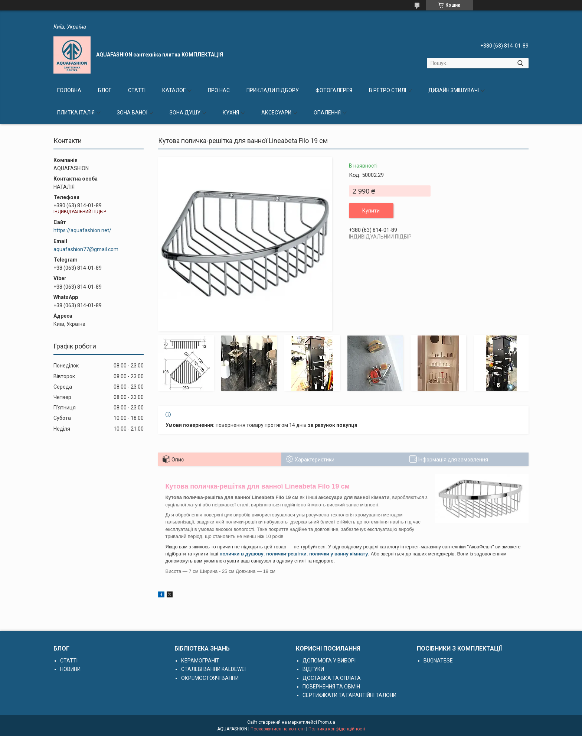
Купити (371, 211)
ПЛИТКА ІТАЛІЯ (76, 113)
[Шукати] (520, 63)
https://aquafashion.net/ (82, 230)
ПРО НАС (219, 90)
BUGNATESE (438, 661)
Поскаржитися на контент (278, 729)
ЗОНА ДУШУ (185, 113)
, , (294, 554)
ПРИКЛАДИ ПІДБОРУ (272, 90)
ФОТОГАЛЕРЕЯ (333, 90)
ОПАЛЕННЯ (327, 113)
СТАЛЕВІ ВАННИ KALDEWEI (213, 669)
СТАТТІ (137, 90)
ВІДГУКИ (313, 669)
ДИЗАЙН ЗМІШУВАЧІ (453, 90)
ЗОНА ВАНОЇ (132, 113)
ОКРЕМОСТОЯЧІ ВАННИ (210, 678)
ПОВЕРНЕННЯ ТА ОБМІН (331, 687)
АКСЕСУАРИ (276, 113)
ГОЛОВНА (69, 90)
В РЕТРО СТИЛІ (387, 90)
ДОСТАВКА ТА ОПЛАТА (332, 678)
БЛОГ (104, 90)
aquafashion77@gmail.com (85, 249)
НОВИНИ (70, 669)
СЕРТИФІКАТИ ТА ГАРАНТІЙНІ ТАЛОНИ (349, 695)
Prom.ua (326, 722)
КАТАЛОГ (174, 90)
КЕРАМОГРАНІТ (200, 661)
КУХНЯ (231, 113)
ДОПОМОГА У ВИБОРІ (329, 661)
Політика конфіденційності (336, 729)
